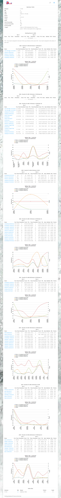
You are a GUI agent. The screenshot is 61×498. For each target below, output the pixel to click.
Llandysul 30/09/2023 (9, 113)
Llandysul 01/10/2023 (9, 112)
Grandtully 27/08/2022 (9, 225)
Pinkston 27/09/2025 (9, 54)
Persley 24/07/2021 (9, 291)
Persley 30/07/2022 (9, 235)
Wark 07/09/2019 (8, 334)
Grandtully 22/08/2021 (9, 282)
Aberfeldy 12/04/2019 (9, 394)
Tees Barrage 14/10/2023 (10, 110)
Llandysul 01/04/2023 (9, 133)
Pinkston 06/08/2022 (9, 232)
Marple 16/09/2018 (9, 441)
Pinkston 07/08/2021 (9, 287)
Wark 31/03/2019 (8, 396)
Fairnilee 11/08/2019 (9, 339)
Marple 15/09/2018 (9, 443)
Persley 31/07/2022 (9, 234)
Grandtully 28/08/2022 (9, 224)
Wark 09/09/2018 (8, 445)
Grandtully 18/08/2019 (9, 336)
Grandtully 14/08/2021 (9, 285)
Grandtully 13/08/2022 (9, 229)
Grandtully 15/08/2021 (9, 284)
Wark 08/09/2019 (8, 332)
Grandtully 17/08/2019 (9, 337)
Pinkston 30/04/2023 (9, 177)
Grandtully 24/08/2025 (9, 55)
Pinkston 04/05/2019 (9, 389)
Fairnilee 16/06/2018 (9, 450)
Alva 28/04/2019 (8, 391)
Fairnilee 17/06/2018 (9, 448)
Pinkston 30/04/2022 (9, 239)
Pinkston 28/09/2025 (9, 52)
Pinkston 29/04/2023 (9, 178)
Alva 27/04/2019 (8, 393)
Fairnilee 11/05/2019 (9, 346)
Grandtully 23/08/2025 (9, 57)
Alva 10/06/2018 (8, 451)
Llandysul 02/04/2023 (9, 131)
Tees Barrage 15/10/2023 (10, 108)
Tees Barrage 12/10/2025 (10, 50)
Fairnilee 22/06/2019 (9, 344)
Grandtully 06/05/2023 (9, 175)
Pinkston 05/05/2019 (9, 347)
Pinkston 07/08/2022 (9, 230)
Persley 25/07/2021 (9, 289)
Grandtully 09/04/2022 (9, 240)
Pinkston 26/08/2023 (9, 123)
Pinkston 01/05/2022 (9, 237)
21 (17, 492)
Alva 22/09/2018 (8, 440)
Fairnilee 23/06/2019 (9, 342)
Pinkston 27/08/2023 (9, 122)
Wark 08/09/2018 (8, 446)
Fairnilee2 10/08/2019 (9, 341)
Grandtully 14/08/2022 (9, 227)
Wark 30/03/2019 (8, 398)
